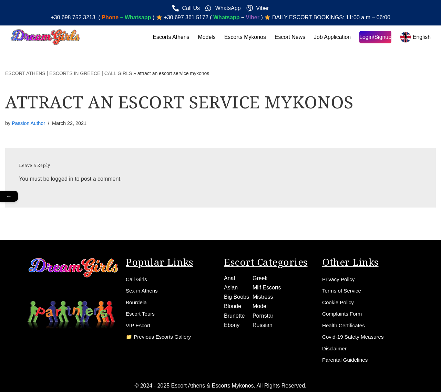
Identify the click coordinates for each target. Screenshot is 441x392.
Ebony (231, 324)
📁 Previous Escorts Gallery (160, 336)
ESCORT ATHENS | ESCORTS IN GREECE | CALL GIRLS (68, 73)
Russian (263, 324)
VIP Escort (139, 325)
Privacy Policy (339, 278)
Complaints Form (343, 313)
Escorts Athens (170, 37)
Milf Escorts (267, 286)
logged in (62, 179)
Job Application (332, 37)
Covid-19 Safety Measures (354, 336)
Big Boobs (236, 295)
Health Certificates (344, 325)
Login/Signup (375, 37)
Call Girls (137, 278)
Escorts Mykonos (244, 37)
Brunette (234, 314)
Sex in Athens (143, 290)
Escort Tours (141, 313)
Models (206, 37)
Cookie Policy (339, 301)
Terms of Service (342, 290)
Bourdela (137, 301)
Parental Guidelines (346, 360)
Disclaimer (335, 348)
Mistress (263, 295)
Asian (231, 286)
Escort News (289, 37)
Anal (229, 277)
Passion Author (28, 123)
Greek (260, 277)
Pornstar (263, 314)
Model (260, 305)
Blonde (232, 305)
